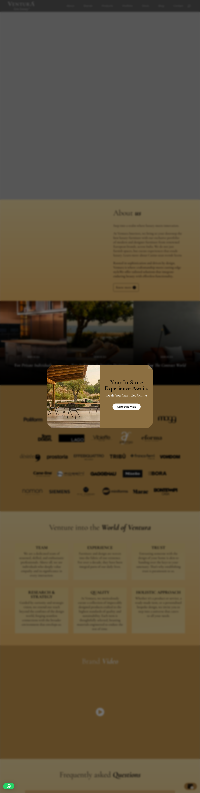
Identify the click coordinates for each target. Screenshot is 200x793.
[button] (8, 786)
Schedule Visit (126, 406)
